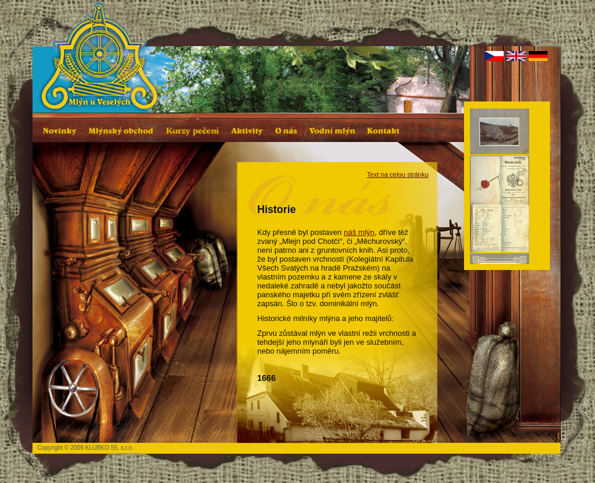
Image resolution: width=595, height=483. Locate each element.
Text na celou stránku (397, 174)
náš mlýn (359, 232)
